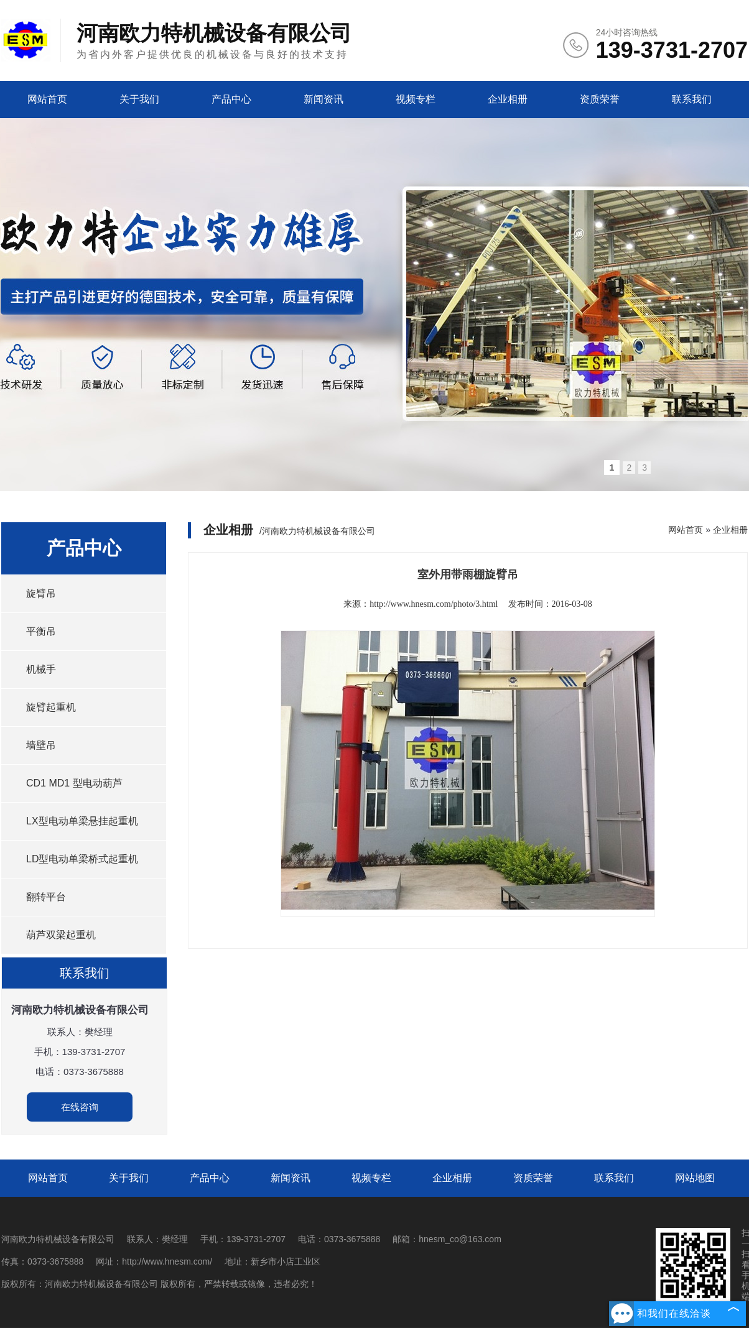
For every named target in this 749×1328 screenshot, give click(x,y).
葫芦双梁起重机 (61, 934)
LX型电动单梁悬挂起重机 (82, 821)
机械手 (41, 669)
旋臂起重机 (51, 707)
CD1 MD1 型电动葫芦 (74, 783)
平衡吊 (41, 631)
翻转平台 (46, 897)
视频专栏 (415, 99)
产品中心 (231, 99)
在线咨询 (79, 1107)
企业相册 (508, 99)
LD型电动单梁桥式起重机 (82, 859)
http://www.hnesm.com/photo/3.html (434, 604)
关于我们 (139, 99)
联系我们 (692, 99)
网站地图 (695, 1178)
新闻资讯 (323, 99)
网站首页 (47, 99)
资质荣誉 (600, 99)
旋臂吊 (41, 593)
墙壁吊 (41, 745)
